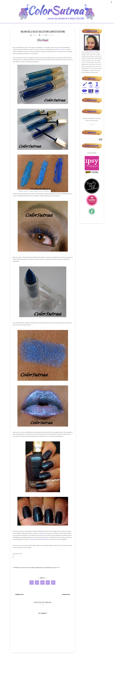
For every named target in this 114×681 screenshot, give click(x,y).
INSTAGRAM (42, 539)
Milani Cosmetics (61, 49)
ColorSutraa (35, 35)
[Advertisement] (42, 667)
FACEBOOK (33, 539)
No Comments (50, 35)
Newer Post (19, 594)
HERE (41, 533)
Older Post (66, 594)
